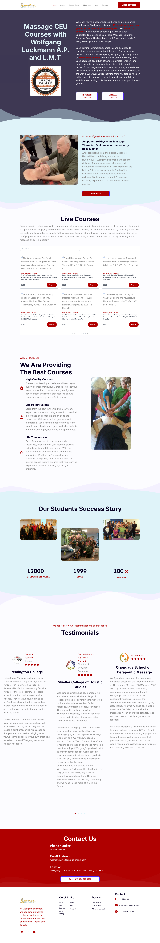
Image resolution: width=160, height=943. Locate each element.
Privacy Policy (97, 905)
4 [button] (84, 813)
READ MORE (96, 194)
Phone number (60, 846)
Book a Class (74, 5)
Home (54, 5)
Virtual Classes (113, 96)
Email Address (60, 856)
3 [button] (81, 813)
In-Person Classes (87, 96)
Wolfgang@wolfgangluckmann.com (131, 905)
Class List (87, 5)
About (62, 5)
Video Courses (129, 5)
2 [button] (78, 813)
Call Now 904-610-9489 (80, 879)
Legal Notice (96, 902)
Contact (105, 5)
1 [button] (75, 813)
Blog (96, 5)
